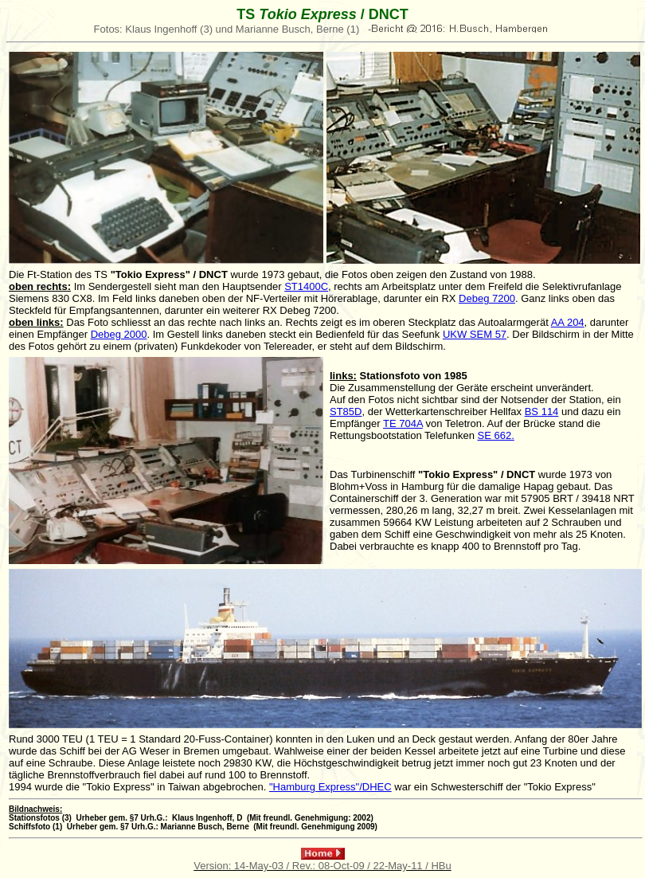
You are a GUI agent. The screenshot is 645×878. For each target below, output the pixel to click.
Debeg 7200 (487, 298)
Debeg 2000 (119, 334)
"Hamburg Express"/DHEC (330, 787)
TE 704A (403, 423)
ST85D (346, 411)
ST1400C (306, 286)
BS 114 (542, 411)
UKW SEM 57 (474, 334)
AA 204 (567, 322)
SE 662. (496, 435)
